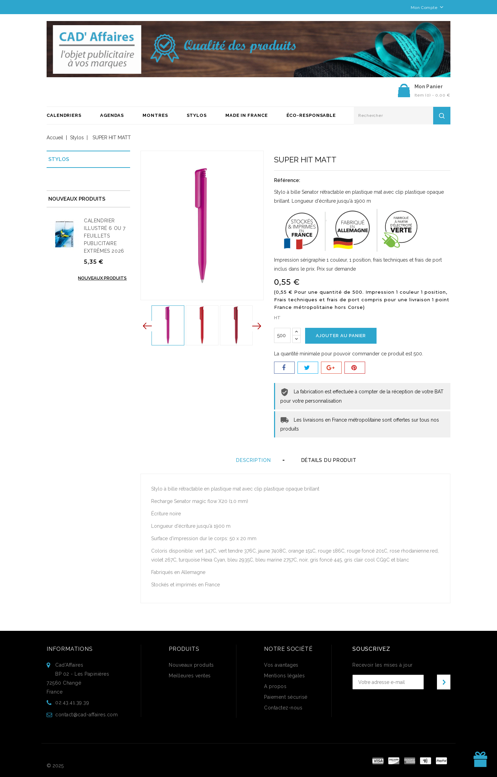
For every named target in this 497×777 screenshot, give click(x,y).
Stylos (197, 115)
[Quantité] (282, 335)
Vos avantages (281, 665)
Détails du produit (330, 460)
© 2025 (55, 765)
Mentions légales (284, 675)
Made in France (246, 115)
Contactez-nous (283, 707)
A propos (275, 686)
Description (253, 460)
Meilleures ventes (190, 675)
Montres (155, 115)
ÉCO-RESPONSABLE (311, 115)
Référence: (287, 180)
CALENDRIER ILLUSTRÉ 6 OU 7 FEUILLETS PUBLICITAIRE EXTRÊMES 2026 (105, 236)
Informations (70, 649)
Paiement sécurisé (286, 697)
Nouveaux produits (102, 278)
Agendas (112, 115)
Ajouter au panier (341, 335)
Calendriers (64, 115)
